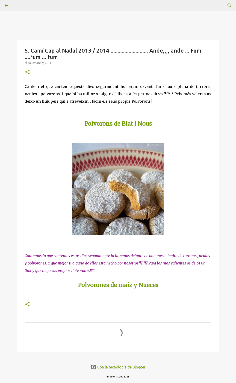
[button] (27, 72)
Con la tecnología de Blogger (118, 367)
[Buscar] (19, 5)
